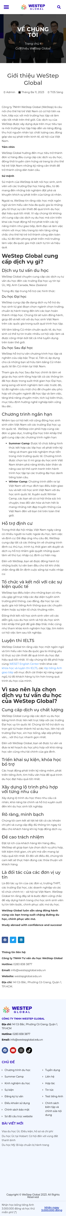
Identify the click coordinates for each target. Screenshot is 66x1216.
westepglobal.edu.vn (28, 976)
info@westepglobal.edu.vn (28, 970)
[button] (6, 7)
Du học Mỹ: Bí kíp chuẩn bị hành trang (25, 1145)
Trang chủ (32, 43)
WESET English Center (24, 664)
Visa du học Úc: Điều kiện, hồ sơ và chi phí (27, 1131)
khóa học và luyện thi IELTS (19, 668)
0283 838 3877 (22, 964)
